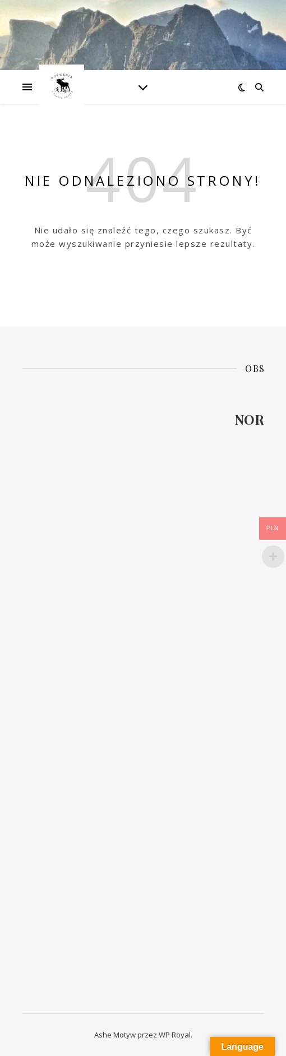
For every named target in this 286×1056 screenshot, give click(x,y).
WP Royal (175, 1035)
